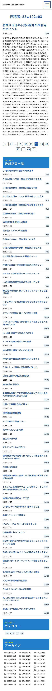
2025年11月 (41, 653)
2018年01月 (41, 685)
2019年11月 (11, 678)
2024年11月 (41, 657)
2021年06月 (41, 674)
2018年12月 (41, 678)
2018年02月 (26, 685)
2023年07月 (26, 674)
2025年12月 (26, 653)
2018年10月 (26, 681)
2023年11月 (26, 671)
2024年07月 (41, 660)
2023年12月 (11, 671)
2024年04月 (41, 664)
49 (31, 149)
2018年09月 (41, 681)
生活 (17, 634)
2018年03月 (11, 685)
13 (45, 144)
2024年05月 (26, 664)
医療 (7, 634)
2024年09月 (11, 660)
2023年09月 (11, 674)
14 (15, 149)
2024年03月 (11, 667)
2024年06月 (11, 664)
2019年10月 (26, 678)
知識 (22, 634)
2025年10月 (11, 657)
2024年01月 (41, 667)
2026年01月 (11, 653)
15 (20, 149)
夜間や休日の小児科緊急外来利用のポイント (24, 27)
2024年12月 (26, 657)
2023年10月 (41, 671)
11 (34, 144)
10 (29, 144)
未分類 (12, 634)
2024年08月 (26, 660)
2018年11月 (11, 681)
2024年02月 (26, 667)
